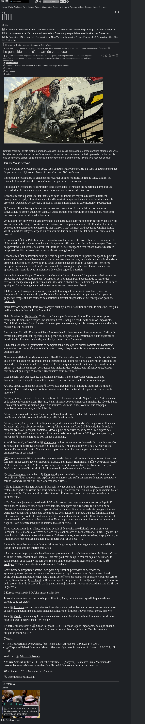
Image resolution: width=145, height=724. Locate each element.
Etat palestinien (44, 65)
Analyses (18, 7)
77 (6, 458)
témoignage (10, 71)
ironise (31, 172)
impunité (88, 56)
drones (48, 58)
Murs (5, 25)
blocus (62, 58)
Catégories (47, 7)
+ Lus (64, 7)
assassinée (13, 426)
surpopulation (30, 58)
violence (87, 58)
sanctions (40, 58)
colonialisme (8, 60)
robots (22, 436)
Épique (38, 7)
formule (32, 316)
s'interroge (50, 442)
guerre (54, 56)
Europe (54, 65)
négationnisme (29, 56)
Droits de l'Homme (43, 56)
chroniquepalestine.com (28, 45)
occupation (18, 56)
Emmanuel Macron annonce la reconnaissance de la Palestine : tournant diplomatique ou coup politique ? (60, 29)
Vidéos (81, 7)
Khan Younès (63, 65)
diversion (55, 58)
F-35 (35, 65)
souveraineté (79, 56)
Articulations (28, 7)
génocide (9, 56)
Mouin (17, 616)
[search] (19, 1)
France (9, 68)
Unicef (8, 74)
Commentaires (91, 7)
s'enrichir (10, 301)
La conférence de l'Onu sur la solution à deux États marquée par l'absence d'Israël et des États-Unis (57, 33)
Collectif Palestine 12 (51, 662)
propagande (78, 58)
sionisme (69, 58)
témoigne (49, 474)
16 (29, 632)
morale (21, 58)
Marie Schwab (11, 63)
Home (4, 7)
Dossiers (57, 7)
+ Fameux (72, 7)
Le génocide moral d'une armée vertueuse (35, 52)
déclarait (36, 580)
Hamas (18, 65)
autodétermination (10, 58)
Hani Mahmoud (16, 474)
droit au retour (27, 65)
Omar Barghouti (45, 625)
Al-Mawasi (10, 65)
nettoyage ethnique (65, 56)
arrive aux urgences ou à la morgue (67, 385)
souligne (9, 564)
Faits (10, 7)
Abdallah (19, 607)
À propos (103, 7)
